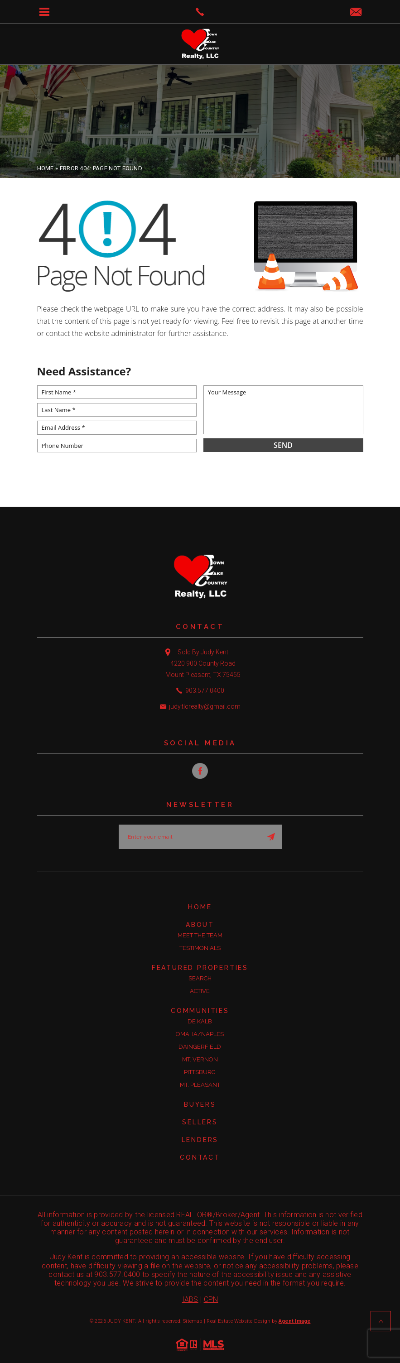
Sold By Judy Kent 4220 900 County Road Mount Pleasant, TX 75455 (203, 663)
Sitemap (192, 1321)
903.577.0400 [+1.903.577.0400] (204, 690)
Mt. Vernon (200, 1059)
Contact (200, 1157)
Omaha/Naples (200, 1034)
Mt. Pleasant (200, 1085)
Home (200, 907)
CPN (211, 1299)
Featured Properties (200, 968)
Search (200, 978)
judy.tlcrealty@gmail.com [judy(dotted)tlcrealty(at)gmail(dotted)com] (205, 706)
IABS (190, 1299)
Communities (200, 1011)
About (200, 924)
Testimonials (200, 948)
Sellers (200, 1122)
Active (200, 991)
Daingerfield (199, 1047)
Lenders (200, 1140)
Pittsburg (200, 1072)
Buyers (200, 1104)
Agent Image (294, 1321)
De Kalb (200, 1021)
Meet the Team (200, 935)
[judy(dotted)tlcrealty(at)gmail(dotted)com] (355, 12)
